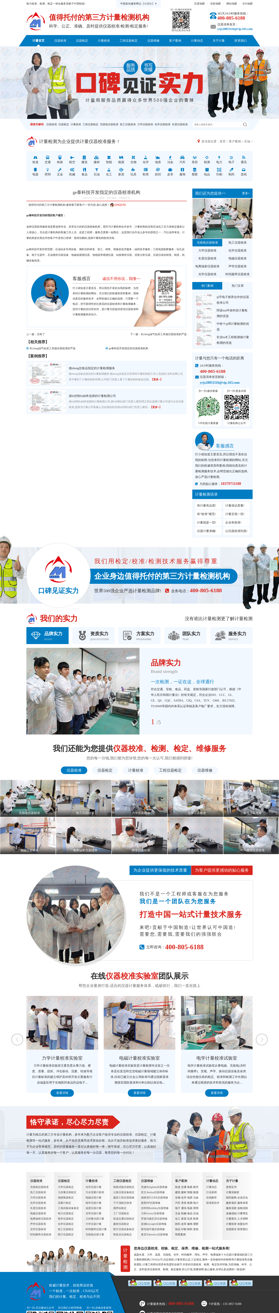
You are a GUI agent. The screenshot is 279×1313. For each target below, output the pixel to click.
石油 (247, 141)
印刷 (183, 1229)
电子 (177, 1208)
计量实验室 (232, 1192)
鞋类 (196, 1218)
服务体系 (242, 1202)
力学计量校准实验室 (62, 1058)
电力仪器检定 (66, 1213)
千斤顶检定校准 (122, 1202)
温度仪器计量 (93, 1208)
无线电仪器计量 (95, 1234)
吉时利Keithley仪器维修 (155, 1208)
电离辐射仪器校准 (207, 266)
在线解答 (211, 1197)
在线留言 (231, 1229)
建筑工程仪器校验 (123, 1197)
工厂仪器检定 (121, 1213)
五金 (177, 1213)
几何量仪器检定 (67, 1192)
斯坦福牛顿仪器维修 (153, 1229)
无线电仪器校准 (109, 124)
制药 (189, 1229)
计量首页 (38, 40)
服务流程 (231, 1208)
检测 (189, 1202)
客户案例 (175, 40)
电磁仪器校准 (237, 258)
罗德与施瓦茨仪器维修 (154, 1218)
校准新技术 (212, 1202)
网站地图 (231, 3)
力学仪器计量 (93, 1224)
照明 (196, 1208)
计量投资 (231, 1224)
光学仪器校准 (207, 274)
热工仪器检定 (66, 1229)
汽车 (177, 1202)
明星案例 (180, 1234)
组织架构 (231, 1197)
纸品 (177, 1229)
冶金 (196, 1197)
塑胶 (196, 1224)
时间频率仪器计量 (96, 1229)
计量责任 (231, 1218)
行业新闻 (211, 1192)
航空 (196, 1187)
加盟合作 (242, 1224)
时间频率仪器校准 (237, 274)
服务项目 (231, 1202)
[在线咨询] (118, 204)
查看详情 (62, 1092)
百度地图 (199, 3)
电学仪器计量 (93, 1202)
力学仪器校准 (145, 124)
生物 (177, 1197)
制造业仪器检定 (122, 1234)
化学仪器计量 (93, 1187)
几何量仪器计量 (95, 1218)
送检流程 (242, 1208)
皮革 (183, 1224)
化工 (177, 1218)
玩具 (189, 1218)
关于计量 (219, 40)
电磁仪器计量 (93, 1197)
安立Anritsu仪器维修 (153, 1192)
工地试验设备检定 (68, 1208)
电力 (196, 1202)
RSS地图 (248, 3)
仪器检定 (82, 40)
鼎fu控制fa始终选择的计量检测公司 (92, 395)
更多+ (246, 193)
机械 (183, 1213)
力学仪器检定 (66, 1187)
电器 (189, 1208)
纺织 (177, 1224)
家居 (183, 1218)
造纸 (196, 1229)
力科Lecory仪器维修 (152, 1213)
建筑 (177, 1192)
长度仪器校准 (180, 124)
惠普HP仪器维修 (150, 1202)
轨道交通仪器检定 (123, 1218)
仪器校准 (60, 40)
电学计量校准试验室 (216, 1058)
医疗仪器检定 (66, 1234)
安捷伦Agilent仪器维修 (154, 1187)
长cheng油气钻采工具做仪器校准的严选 (164, 334)
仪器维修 (153, 40)
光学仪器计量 (93, 1213)
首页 (223, 141)
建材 (183, 1192)
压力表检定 (170, 226)
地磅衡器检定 (66, 1197)
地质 (189, 1197)
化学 (183, 1197)
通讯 (183, 1208)
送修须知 (231, 1213)
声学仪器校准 (237, 266)
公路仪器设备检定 (123, 1192)
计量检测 (125, 304)
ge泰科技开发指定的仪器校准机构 (128, 348)
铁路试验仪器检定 (123, 1187)
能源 (196, 1192)
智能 (189, 1192)
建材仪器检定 (121, 1224)
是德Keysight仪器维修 (153, 1224)
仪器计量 (231, 1254)
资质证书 (231, 1187)
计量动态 (197, 40)
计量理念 (242, 1213)
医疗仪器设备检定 (123, 1229)
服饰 (189, 1224)
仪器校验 (89, 226)
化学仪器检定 (66, 1224)
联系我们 (241, 40)
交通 (183, 1187)
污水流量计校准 (95, 1192)
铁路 (189, 1187)
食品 (189, 1213)
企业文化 (242, 1197)
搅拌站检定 (119, 1208)
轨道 (177, 1187)
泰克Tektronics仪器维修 (154, 1234)
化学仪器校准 (162, 124)
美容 (183, 1202)
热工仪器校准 (128, 124)
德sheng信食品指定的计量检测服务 (92, 368)
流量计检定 (64, 1202)
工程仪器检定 (129, 40)
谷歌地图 (215, 3)
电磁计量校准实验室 (139, 1058)
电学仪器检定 (66, 1218)
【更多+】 (157, 379)
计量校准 (104, 40)
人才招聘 (242, 1218)
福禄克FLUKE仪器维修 (154, 1197)
